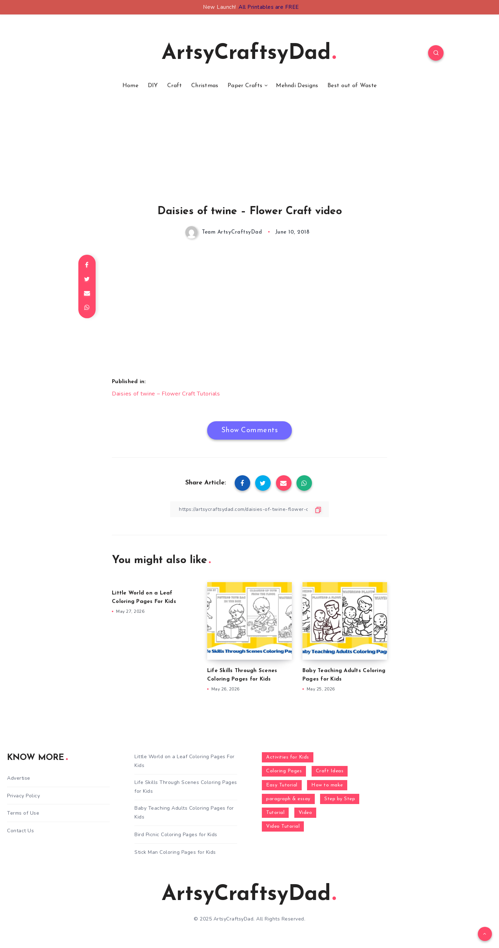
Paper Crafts (245, 86)
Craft (174, 86)
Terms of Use (23, 813)
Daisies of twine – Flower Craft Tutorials (166, 394)
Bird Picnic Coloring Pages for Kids (175, 834)
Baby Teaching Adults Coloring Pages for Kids (184, 812)
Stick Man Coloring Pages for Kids (175, 852)
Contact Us (20, 830)
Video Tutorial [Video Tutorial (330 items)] (283, 826)
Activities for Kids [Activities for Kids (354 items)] (287, 757)
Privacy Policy (23, 795)
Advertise (18, 778)
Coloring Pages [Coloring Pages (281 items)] (284, 771)
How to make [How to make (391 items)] (327, 785)
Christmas (204, 86)
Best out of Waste (352, 86)
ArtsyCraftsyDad (249, 53)
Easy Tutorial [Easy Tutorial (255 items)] (281, 785)
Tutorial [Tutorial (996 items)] (275, 812)
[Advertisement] (249, 156)
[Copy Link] (249, 509)
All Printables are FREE (269, 7)
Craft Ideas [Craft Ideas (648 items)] (330, 771)
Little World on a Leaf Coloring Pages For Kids (184, 761)
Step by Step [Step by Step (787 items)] (339, 799)
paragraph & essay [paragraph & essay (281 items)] (288, 799)
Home (130, 86)
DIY (153, 86)
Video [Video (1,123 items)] (305, 812)
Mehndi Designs (297, 86)
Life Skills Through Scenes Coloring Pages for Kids (185, 787)
